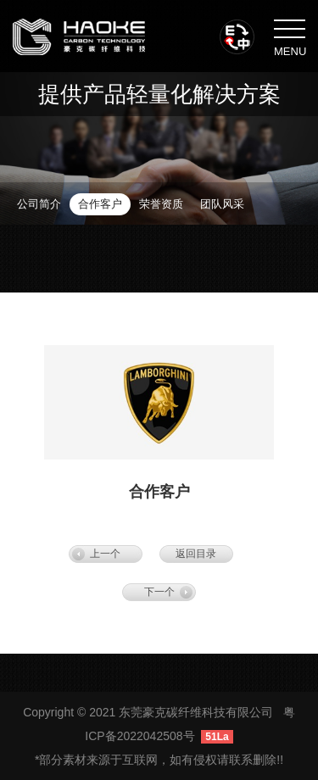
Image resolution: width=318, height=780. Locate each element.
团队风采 (222, 204)
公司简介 (39, 204)
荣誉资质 (161, 204)
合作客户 (100, 204)
